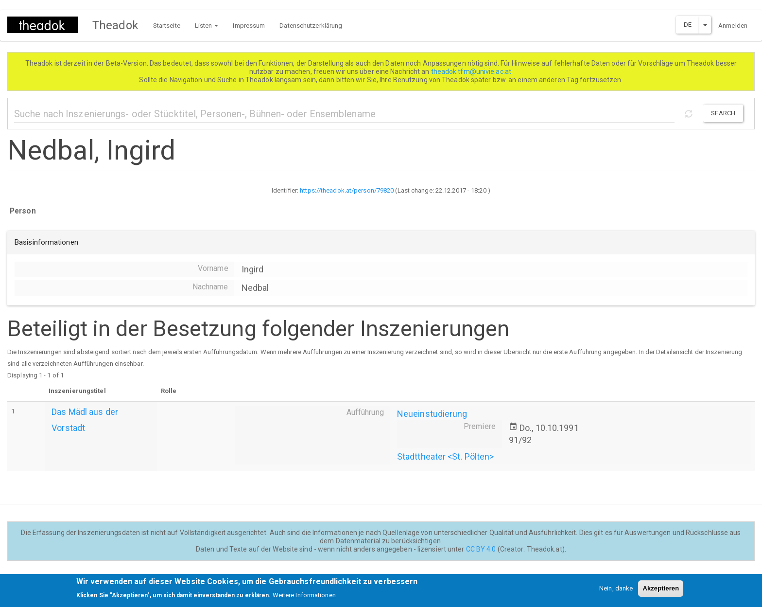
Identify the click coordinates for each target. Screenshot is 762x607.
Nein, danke (616, 591)
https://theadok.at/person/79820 (347, 190)
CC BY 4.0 (481, 549)
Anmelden (732, 25)
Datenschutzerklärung (310, 25)
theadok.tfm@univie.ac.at (472, 71)
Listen (207, 25)
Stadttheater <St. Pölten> (445, 456)
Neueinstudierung (432, 414)
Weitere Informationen (304, 598)
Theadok (115, 25)
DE (688, 24)
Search (723, 113)
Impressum (249, 25)
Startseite (166, 25)
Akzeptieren (660, 591)
